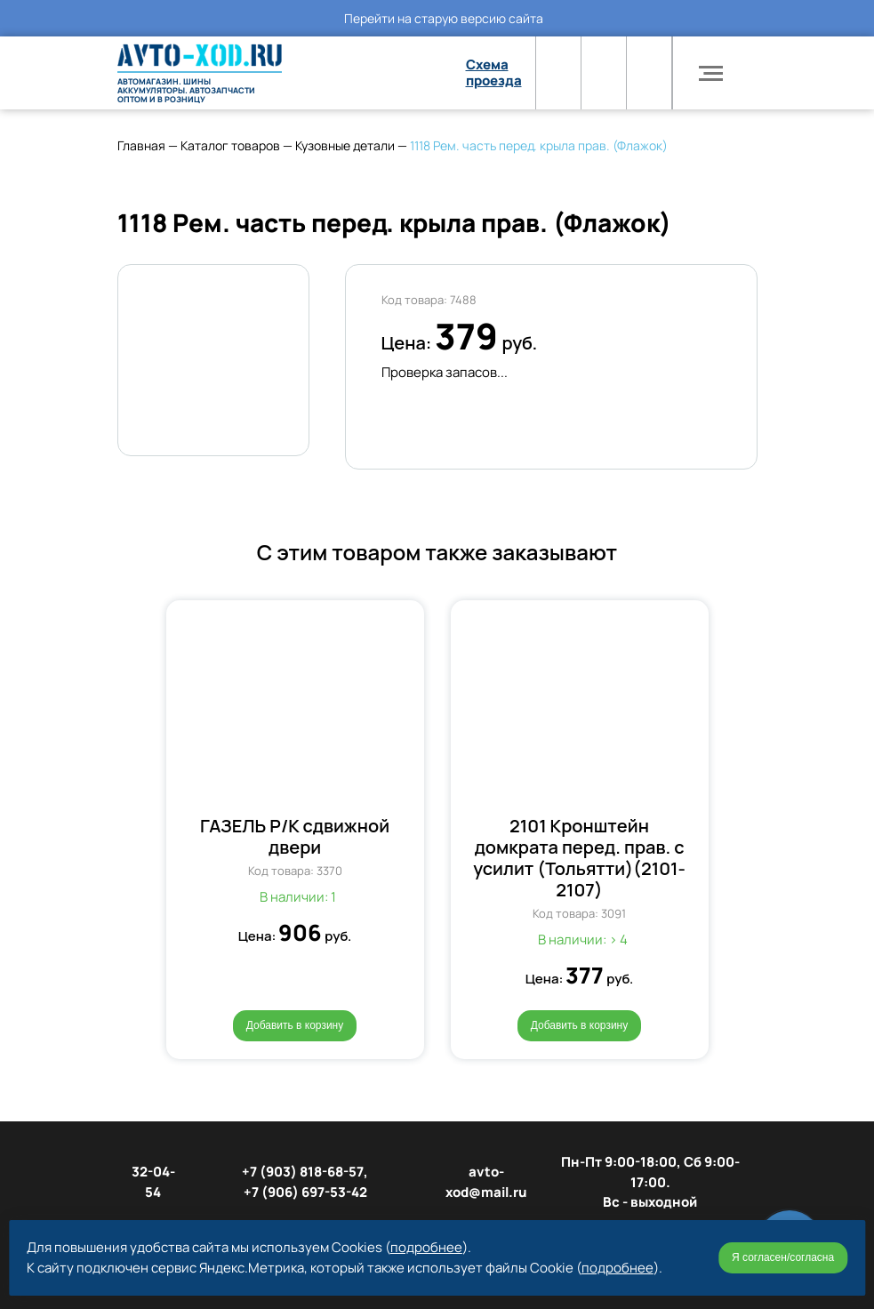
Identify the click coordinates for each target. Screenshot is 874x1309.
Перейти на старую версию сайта (443, 18)
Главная (141, 145)
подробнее (426, 1247)
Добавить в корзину (295, 1025)
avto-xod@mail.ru (486, 1181)
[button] (145, 818)
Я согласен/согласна (783, 1257)
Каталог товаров (230, 145)
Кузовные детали (345, 145)
